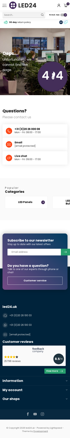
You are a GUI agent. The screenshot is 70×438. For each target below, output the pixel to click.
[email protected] (25, 146)
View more (54, 371)
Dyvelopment (40, 431)
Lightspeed (56, 427)
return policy (20, 22)
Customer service (35, 280)
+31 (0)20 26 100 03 (20, 315)
